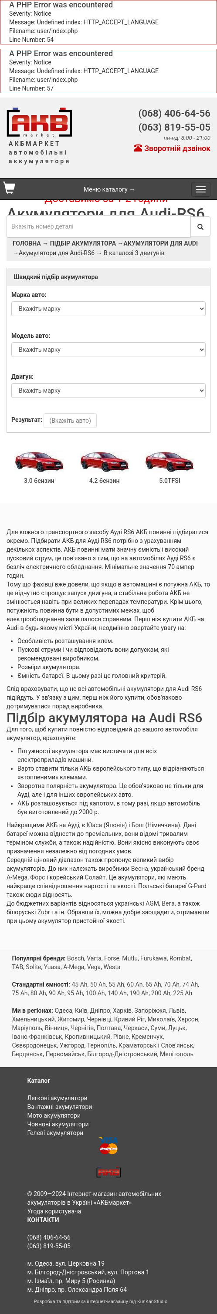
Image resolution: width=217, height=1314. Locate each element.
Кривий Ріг (129, 1019)
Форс (37, 877)
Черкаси (136, 1027)
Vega (94, 967)
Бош (138, 825)
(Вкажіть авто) (70, 420)
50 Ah (98, 984)
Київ (81, 1010)
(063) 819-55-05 (174, 127)
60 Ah (134, 984)
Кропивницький (88, 1036)
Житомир (71, 1019)
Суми (157, 1027)
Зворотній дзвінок (172, 148)
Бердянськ (27, 1054)
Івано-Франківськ (37, 1036)
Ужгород (72, 1045)
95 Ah (75, 993)
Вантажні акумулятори (59, 1106)
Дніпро (100, 1010)
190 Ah (139, 993)
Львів (177, 1010)
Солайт (95, 877)
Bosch (75, 958)
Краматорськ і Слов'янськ (156, 1045)
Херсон (188, 1019)
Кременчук (147, 1036)
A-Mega (17, 877)
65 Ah (153, 984)
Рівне (121, 1036)
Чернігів (82, 1027)
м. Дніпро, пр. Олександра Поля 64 (77, 1289)
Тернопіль (101, 1045)
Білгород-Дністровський (122, 1054)
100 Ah (95, 993)
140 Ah (117, 993)
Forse (111, 958)
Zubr (43, 912)
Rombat (180, 958)
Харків (122, 1010)
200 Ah (160, 993)
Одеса (63, 1010)
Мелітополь (176, 1054)
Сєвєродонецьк (34, 1045)
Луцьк (177, 1027)
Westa (111, 967)
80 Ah (38, 993)
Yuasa (52, 967)
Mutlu (130, 958)
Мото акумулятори (54, 1115)
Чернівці (99, 1019)
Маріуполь (27, 1027)
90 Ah (56, 993)
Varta (94, 958)
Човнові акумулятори (57, 1124)
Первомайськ (65, 1054)
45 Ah (79, 984)
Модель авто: (30, 335)
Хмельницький (33, 1019)
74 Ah (190, 984)
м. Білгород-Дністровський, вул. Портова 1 (88, 1272)
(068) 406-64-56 (174, 113)
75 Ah (19, 993)
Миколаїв (161, 1019)
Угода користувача (54, 1211)
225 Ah (182, 993)
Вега (168, 903)
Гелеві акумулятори (55, 1132)
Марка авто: (29, 294)
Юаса (94, 825)
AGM (152, 903)
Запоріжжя (150, 1010)
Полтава (109, 1027)
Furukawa (153, 958)
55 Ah (116, 984)
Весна (139, 868)
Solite (33, 967)
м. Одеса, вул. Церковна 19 (66, 1263)
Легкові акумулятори (57, 1098)
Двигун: (22, 376)
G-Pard (197, 886)
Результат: (26, 419)
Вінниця (56, 1027)
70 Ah (172, 984)
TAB (17, 967)
